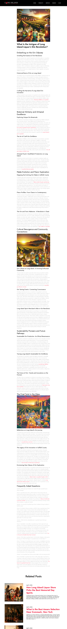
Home (34, 2)
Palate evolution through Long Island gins (41, 181)
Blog (60, 2)
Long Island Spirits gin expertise (28, 168)
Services (48, 2)
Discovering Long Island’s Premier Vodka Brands (26, 127)
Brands (54, 2)
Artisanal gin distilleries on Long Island (41, 99)
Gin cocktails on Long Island (44, 225)
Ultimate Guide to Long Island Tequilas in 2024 (39, 476)
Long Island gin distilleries (43, 363)
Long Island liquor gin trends (27, 441)
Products (41, 2)
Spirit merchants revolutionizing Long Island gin (31, 462)
